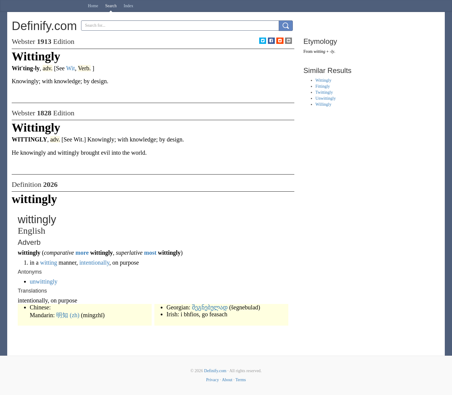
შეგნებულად (210, 307)
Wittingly (323, 80)
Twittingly (324, 92)
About (227, 380)
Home (93, 6)
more (82, 252)
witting (48, 262)
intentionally (94, 262)
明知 (62, 315)
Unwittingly (325, 98)
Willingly (323, 104)
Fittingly (322, 86)
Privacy (212, 380)
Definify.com (215, 371)
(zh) (74, 315)
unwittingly (43, 281)
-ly (332, 51)
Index (128, 6)
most (150, 252)
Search (111, 6)
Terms (240, 380)
